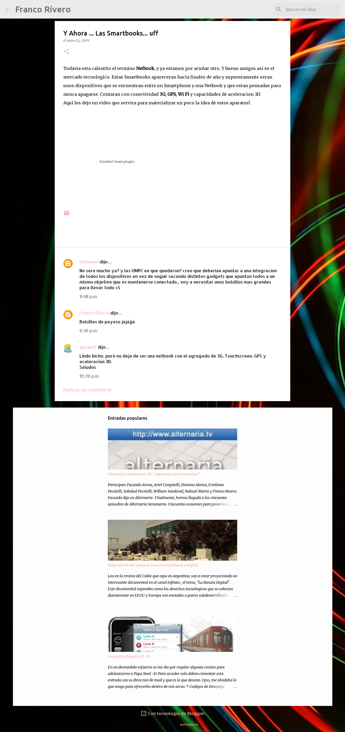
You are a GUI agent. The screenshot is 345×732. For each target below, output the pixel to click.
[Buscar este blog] (312, 9)
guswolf (88, 347)
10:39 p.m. (89, 376)
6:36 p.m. (89, 330)
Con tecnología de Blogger (172, 713)
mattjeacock (189, 724)
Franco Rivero (43, 9)
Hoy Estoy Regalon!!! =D (129, 656)
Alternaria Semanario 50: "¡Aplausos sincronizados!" (154, 474)
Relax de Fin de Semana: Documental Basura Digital (153, 565)
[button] (66, 51)
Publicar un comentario (87, 389)
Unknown (89, 261)
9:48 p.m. (89, 296)
